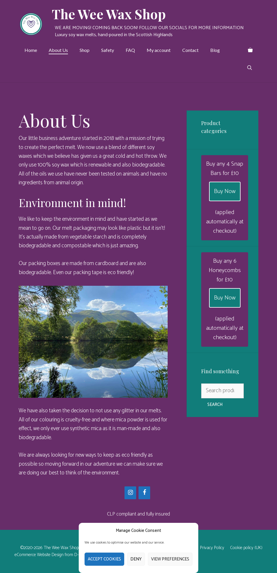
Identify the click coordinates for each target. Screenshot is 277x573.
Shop (85, 50)
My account (159, 50)
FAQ (130, 50)
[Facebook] (144, 492)
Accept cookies (104, 559)
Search (214, 404)
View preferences (170, 559)
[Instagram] (130, 492)
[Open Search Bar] (249, 67)
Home (30, 50)
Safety (107, 50)
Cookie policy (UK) (246, 547)
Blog (215, 50)
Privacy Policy (212, 547)
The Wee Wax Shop (109, 13)
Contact (190, 50)
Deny (136, 559)
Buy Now (225, 191)
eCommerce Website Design (39, 554)
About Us (58, 50)
